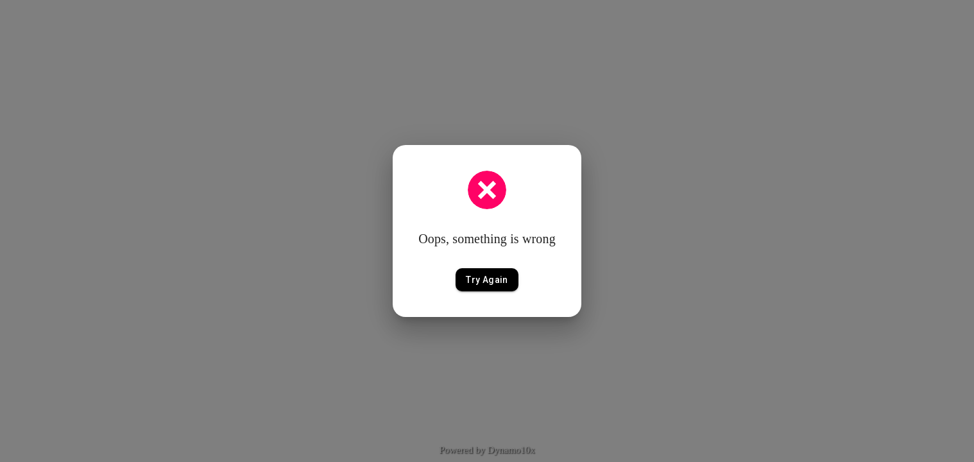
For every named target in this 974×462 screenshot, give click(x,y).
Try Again (487, 280)
